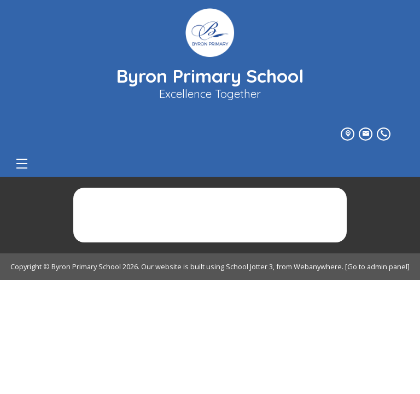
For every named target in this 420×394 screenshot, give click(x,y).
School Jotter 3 (249, 266)
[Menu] (22, 163)
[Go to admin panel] (377, 266)
